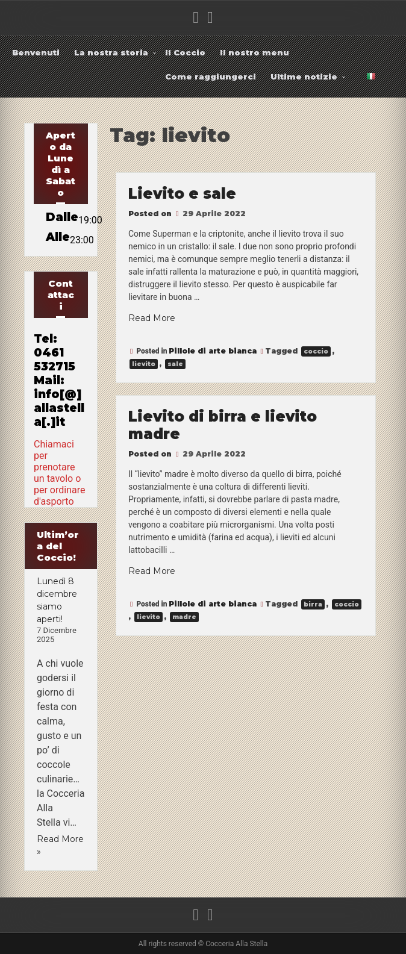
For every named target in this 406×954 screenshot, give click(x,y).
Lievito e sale (182, 193)
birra (313, 604)
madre (184, 617)
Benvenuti (36, 52)
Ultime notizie (303, 76)
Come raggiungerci (210, 76)
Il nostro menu (254, 52)
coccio (316, 351)
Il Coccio (185, 52)
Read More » (60, 845)
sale (175, 364)
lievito (143, 364)
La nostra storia (111, 52)
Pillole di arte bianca (213, 350)
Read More (151, 318)
